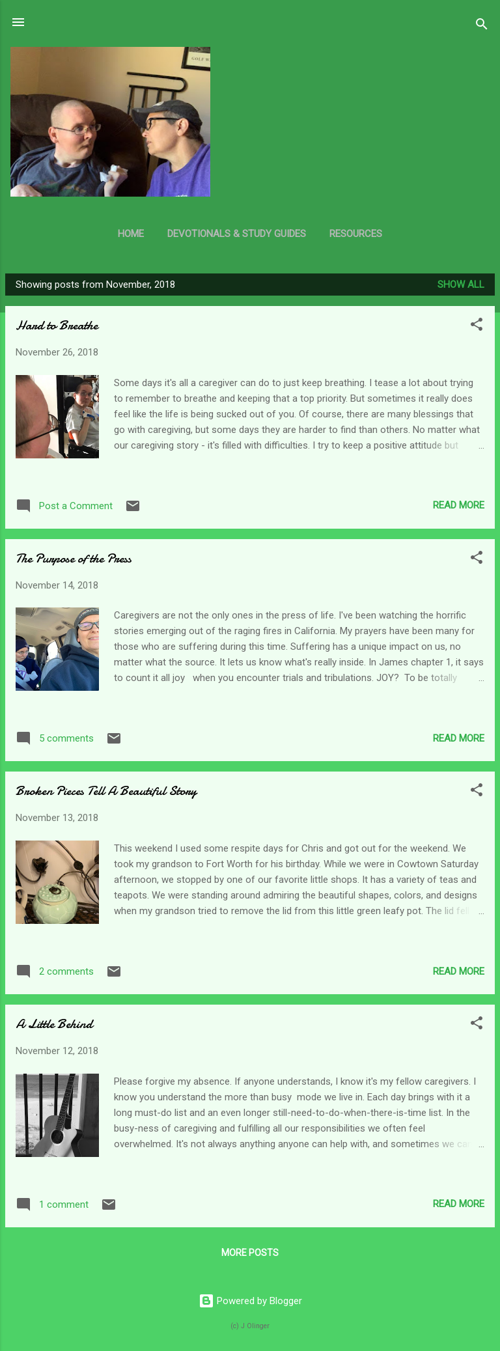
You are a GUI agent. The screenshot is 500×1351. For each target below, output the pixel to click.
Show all (461, 284)
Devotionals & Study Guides (236, 234)
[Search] (482, 26)
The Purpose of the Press (74, 558)
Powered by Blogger (250, 1301)
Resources (355, 234)
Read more (458, 505)
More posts (250, 1252)
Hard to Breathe (57, 325)
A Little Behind (54, 1024)
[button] (476, 326)
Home (131, 234)
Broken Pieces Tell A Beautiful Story (106, 791)
